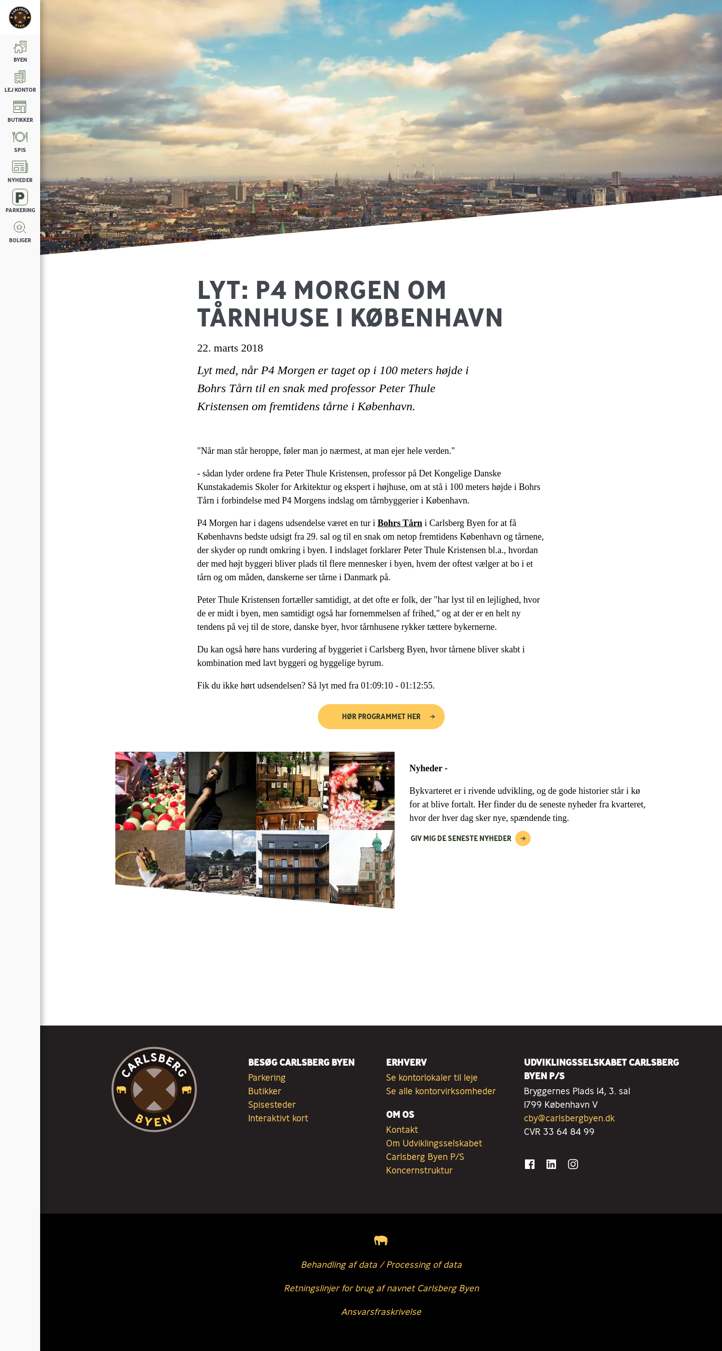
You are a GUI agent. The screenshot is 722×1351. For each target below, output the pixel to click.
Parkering (267, 1077)
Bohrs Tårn (400, 523)
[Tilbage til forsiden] (20, 17)
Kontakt (402, 1129)
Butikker (264, 1090)
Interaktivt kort (278, 1117)
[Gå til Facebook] (529, 1164)
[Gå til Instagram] (573, 1164)
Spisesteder (272, 1104)
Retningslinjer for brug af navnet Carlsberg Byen (381, 1287)
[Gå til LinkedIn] (551, 1164)
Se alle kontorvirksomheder (441, 1090)
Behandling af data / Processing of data (381, 1264)
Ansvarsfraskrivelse (381, 1311)
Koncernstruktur (419, 1169)
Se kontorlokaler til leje (432, 1077)
